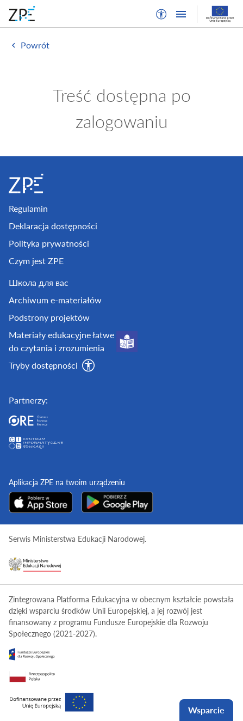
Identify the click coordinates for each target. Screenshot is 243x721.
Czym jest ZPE (36, 260)
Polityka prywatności (49, 243)
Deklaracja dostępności (53, 226)
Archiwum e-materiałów (55, 300)
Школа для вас (38, 282)
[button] (161, 14)
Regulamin (28, 208)
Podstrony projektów (49, 317)
